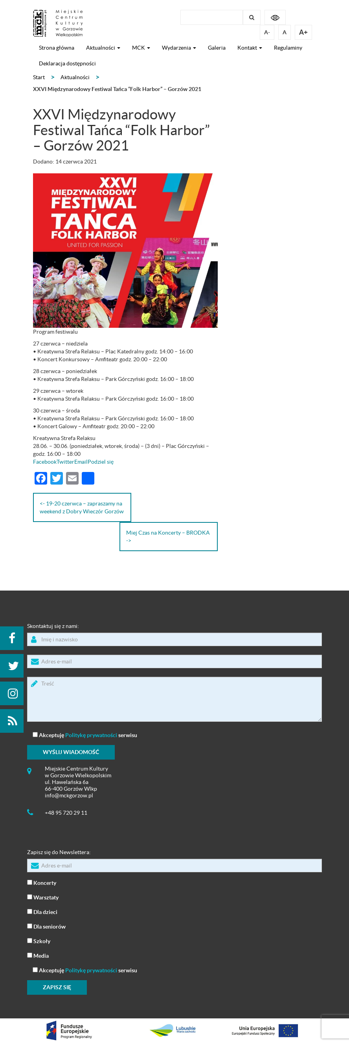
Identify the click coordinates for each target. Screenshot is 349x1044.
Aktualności (103, 48)
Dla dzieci (42, 911)
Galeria (217, 48)
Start (39, 77)
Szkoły (38, 940)
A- (267, 32)
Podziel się (101, 462)
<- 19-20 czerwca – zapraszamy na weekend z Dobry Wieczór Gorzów (82, 507)
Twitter (65, 462)
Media (38, 955)
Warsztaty (43, 896)
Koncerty (41, 882)
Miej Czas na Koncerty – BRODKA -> (168, 536)
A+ (303, 32)
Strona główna (56, 48)
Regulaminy (288, 48)
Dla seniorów (46, 926)
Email (81, 462)
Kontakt (249, 48)
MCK (141, 48)
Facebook (45, 462)
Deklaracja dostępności (67, 63)
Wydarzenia (179, 48)
